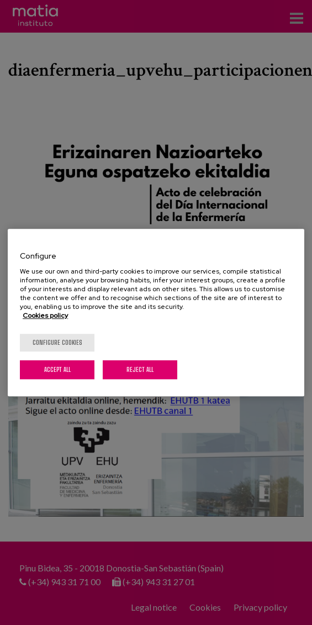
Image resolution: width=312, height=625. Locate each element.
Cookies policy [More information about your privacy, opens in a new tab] (45, 315)
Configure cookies (57, 342)
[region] (156, 313)
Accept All (57, 369)
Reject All (140, 369)
